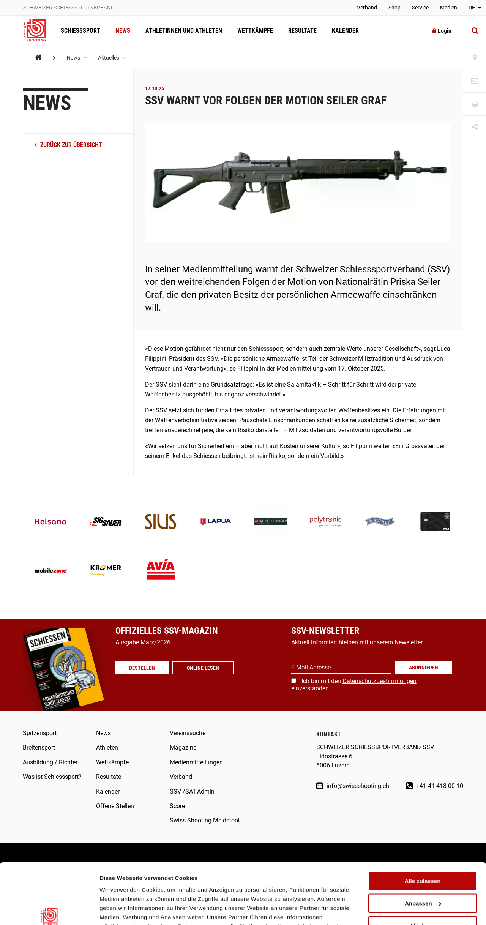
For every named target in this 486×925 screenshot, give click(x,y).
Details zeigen (118, 910)
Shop (394, 8)
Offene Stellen (115, 806)
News (122, 30)
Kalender (345, 30)
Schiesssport (80, 30)
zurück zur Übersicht (68, 144)
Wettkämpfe (255, 30)
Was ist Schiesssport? (52, 776)
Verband (367, 8)
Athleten (107, 747)
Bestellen (142, 668)
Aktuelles (112, 58)
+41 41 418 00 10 (434, 785)
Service (420, 8)
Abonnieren (423, 668)
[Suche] (474, 31)
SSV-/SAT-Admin (192, 791)
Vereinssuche (187, 733)
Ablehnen (423, 879)
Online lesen (203, 668)
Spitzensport (40, 733)
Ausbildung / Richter (50, 762)
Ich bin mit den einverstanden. (354, 684)
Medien (448, 8)
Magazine (183, 747)
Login (441, 31)
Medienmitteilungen (196, 762)
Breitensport (39, 747)
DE (475, 8)
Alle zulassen (422, 835)
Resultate (302, 30)
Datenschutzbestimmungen (379, 681)
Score (177, 806)
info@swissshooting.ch (352, 785)
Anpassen (423, 857)
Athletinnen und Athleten (183, 30)
